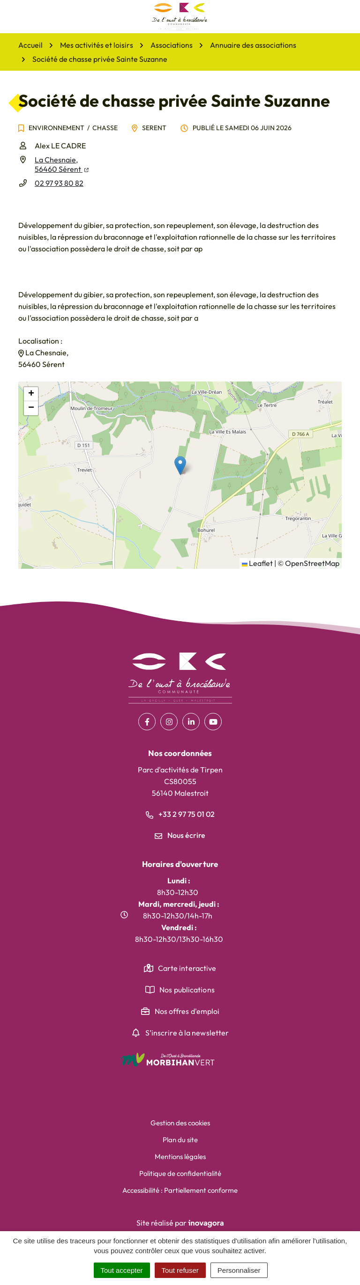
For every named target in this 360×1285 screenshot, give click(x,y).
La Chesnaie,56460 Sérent (62, 164)
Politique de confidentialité (180, 1173)
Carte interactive (187, 968)
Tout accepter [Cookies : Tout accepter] (122, 1270)
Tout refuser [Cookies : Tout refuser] (180, 1270)
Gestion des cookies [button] (180, 1122)
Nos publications (187, 989)
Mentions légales (180, 1156)
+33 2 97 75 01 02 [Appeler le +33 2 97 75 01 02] (180, 814)
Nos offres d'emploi (187, 1011)
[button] (180, 465)
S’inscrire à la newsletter (187, 1032)
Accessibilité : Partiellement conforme (180, 1190)
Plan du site (180, 1139)
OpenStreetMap (312, 563)
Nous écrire (180, 835)
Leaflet (257, 563)
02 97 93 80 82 (59, 183)
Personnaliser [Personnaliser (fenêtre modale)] (239, 1270)
